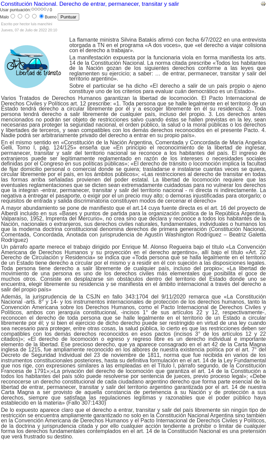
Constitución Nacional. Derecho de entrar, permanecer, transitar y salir (90, 4)
